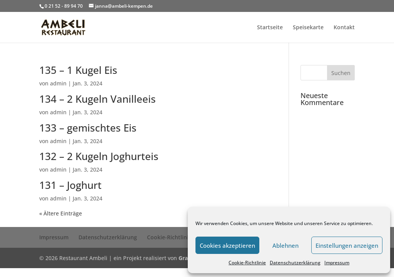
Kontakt (344, 28)
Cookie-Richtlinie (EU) (175, 237)
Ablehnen (285, 245)
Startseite (270, 28)
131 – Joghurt (70, 185)
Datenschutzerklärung (295, 262)
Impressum (336, 262)
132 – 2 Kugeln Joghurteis (99, 156)
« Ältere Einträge (60, 213)
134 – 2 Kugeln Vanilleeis (97, 99)
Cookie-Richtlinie (247, 262)
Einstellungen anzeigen (347, 245)
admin (58, 83)
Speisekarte (308, 28)
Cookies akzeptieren (227, 245)
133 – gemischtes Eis (88, 128)
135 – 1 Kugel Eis (78, 70)
